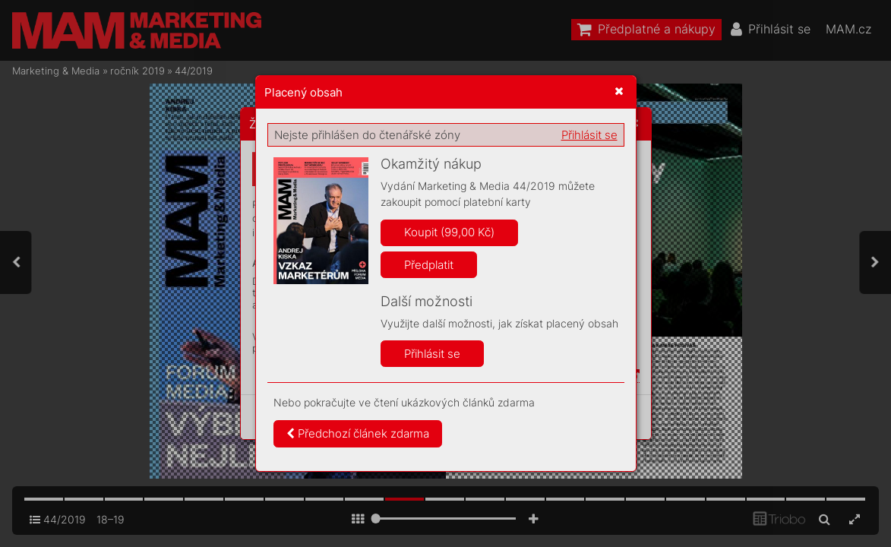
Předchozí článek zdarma (357, 433)
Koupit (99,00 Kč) (449, 232)
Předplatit (428, 265)
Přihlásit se (589, 135)
